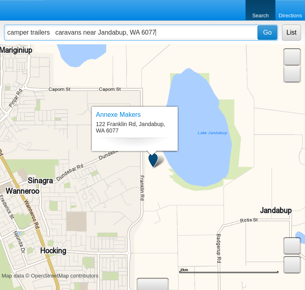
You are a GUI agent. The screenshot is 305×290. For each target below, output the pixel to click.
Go (267, 32)
